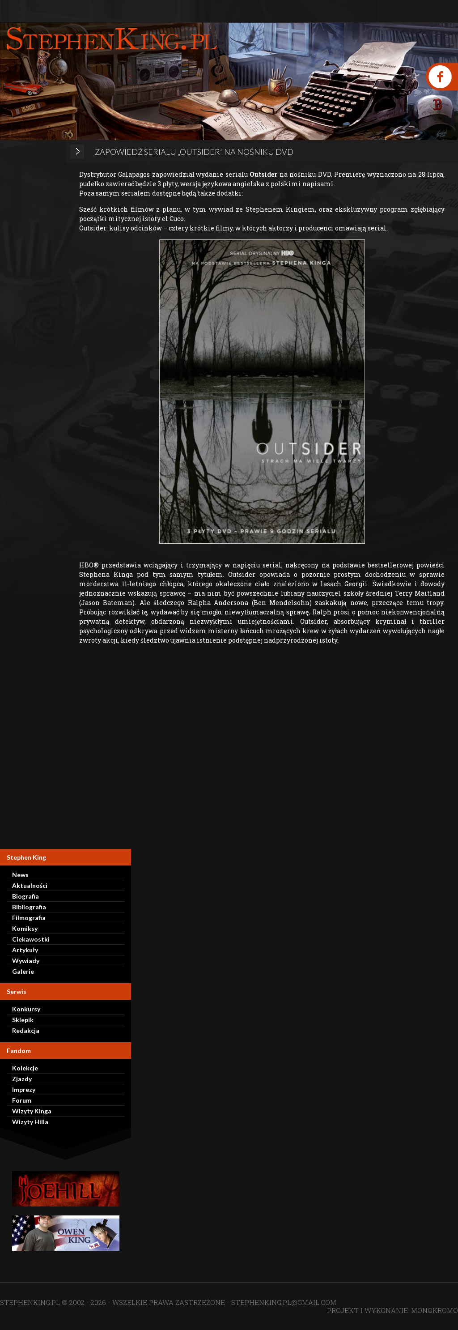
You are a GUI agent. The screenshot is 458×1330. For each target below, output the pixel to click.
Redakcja (25, 1030)
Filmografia (29, 917)
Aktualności (29, 885)
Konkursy (26, 1009)
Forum (21, 1100)
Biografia (25, 896)
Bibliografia (29, 907)
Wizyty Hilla (30, 1121)
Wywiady (25, 960)
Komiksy (25, 928)
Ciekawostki (31, 939)
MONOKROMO (434, 1310)
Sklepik (23, 1019)
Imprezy (23, 1089)
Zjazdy (22, 1079)
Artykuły (25, 950)
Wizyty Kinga (31, 1111)
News (20, 874)
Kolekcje (25, 1068)
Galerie (23, 971)
